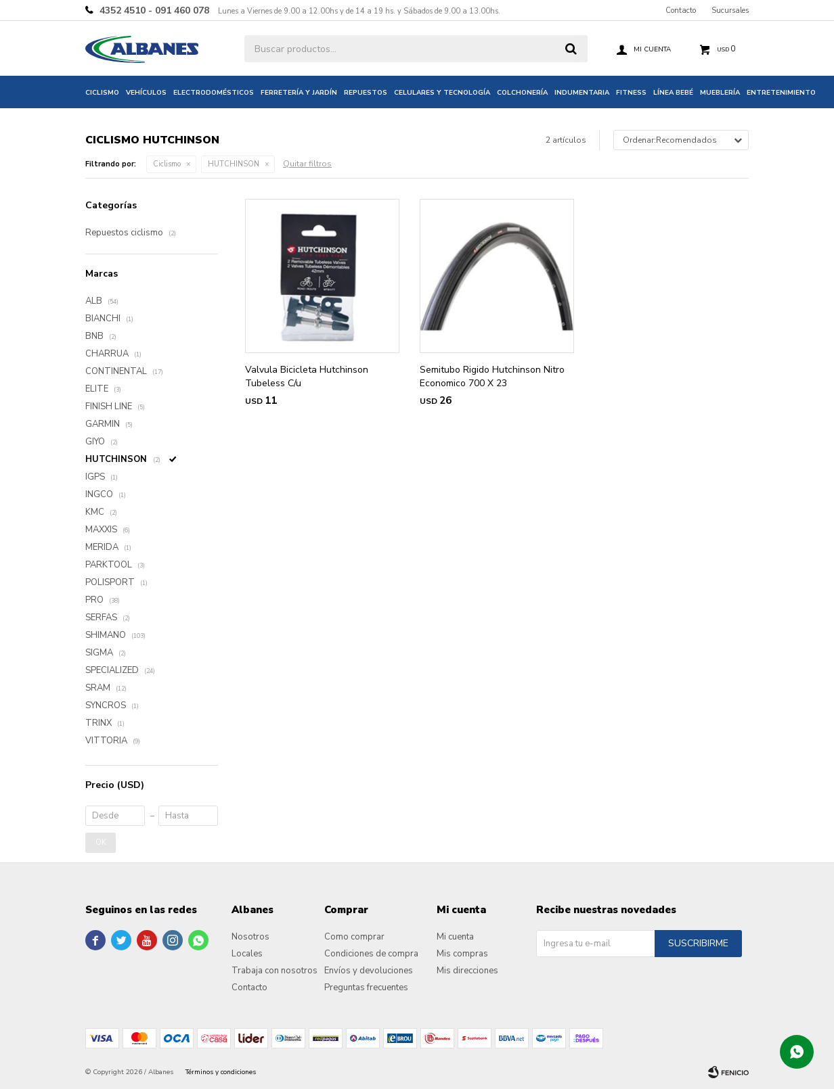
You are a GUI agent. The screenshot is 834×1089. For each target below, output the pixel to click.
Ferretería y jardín (299, 92)
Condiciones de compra (371, 954)
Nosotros (250, 937)
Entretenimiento (781, 92)
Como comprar (354, 937)
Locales (247, 954)
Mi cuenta (455, 937)
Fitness (631, 92)
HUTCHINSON (233, 164)
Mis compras (462, 954)
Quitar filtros (307, 163)
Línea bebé (673, 92)
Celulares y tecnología (442, 92)
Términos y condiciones (220, 1072)
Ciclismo (102, 92)
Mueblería (720, 92)
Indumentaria (581, 92)
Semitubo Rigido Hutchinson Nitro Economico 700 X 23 (492, 376)
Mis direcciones (467, 971)
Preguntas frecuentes (366, 987)
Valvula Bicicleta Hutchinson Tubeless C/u (306, 376)
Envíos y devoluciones (368, 971)
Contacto (680, 10)
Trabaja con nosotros (274, 971)
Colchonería (522, 92)
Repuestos (365, 92)
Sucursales (730, 10)
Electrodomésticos (213, 92)
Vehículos (146, 92)
